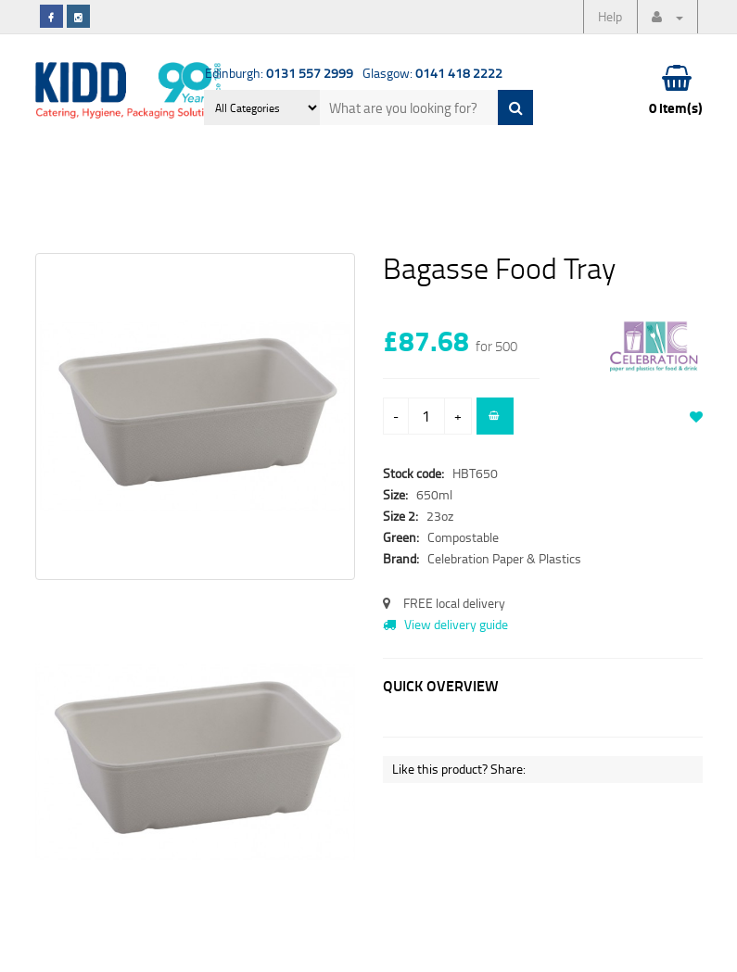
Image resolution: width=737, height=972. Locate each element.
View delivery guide (445, 624)
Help (610, 16)
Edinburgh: (279, 73)
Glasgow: (432, 73)
